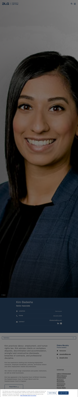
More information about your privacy (28, 396)
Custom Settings (52, 393)
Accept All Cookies (63, 393)
